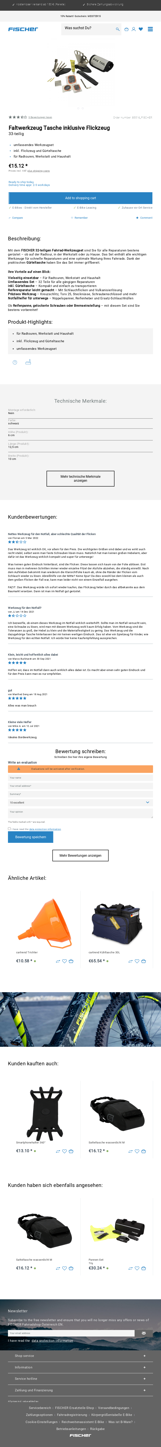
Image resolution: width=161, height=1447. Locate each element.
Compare (16, 217)
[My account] (133, 29)
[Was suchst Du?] (89, 27)
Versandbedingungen (113, 1408)
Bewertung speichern (30, 837)
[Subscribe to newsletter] (144, 1333)
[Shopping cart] (126, 29)
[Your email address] (80, 786)
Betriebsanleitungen (71, 1429)
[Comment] (80, 802)
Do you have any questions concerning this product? (15, 362)
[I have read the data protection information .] (9, 828)
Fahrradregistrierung (72, 1415)
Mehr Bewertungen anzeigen (80, 856)
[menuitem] (150, 29)
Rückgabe (97, 1429)
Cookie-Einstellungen (41, 1422)
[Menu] (150, 29)
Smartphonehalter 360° (31, 1142)
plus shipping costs (38, 170)
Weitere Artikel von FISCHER (28, 362)
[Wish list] (141, 29)
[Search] (117, 29)
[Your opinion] (80, 813)
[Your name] (80, 778)
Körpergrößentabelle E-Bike (111, 1415)
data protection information (45, 829)
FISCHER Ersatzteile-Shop (74, 1408)
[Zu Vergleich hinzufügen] (58, 961)
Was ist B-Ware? (120, 1422)
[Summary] (80, 794)
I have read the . (37, 829)
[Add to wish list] (64, 961)
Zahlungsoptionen (39, 1415)
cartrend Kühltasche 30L (104, 952)
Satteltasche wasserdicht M (107, 1142)
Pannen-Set (96, 1261)
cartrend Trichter (27, 952)
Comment (144, 217)
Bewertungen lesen (40, 117)
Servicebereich (40, 1408)
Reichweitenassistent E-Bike (83, 1422)
